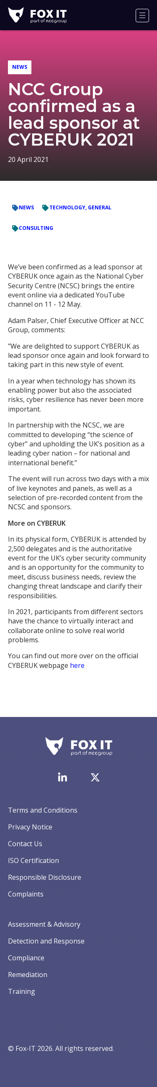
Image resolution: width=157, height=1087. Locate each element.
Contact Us (25, 843)
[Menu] (142, 15)
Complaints (26, 894)
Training (21, 991)
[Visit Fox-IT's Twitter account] (95, 777)
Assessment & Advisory (44, 924)
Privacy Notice (30, 827)
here (77, 665)
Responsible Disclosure (44, 877)
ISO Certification (33, 860)
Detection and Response (46, 941)
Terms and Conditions (42, 810)
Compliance (26, 957)
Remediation (27, 974)
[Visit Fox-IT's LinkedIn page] (62, 777)
